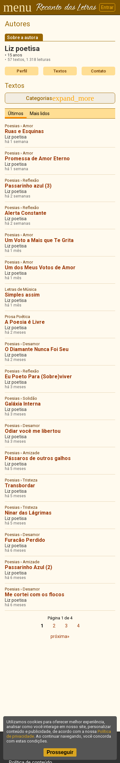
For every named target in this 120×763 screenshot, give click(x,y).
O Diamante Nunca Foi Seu (36, 349)
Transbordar (20, 485)
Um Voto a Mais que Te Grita (39, 240)
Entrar (107, 7)
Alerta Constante (25, 213)
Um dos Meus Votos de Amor (40, 267)
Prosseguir (60, 752)
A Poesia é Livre (25, 322)
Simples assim (22, 295)
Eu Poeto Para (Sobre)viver (38, 376)
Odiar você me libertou (32, 431)
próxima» (60, 636)
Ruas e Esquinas (24, 131)
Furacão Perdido (25, 540)
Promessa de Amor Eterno (37, 158)
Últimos (15, 113)
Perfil (22, 71)
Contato (98, 71)
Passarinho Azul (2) (28, 567)
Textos (60, 71)
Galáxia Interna (23, 404)
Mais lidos (40, 113)
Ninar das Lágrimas (28, 513)
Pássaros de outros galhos (38, 458)
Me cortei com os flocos (34, 594)
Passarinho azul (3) (28, 186)
